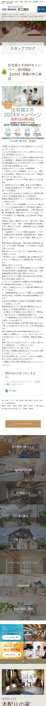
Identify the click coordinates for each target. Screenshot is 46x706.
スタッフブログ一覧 (22, 424)
